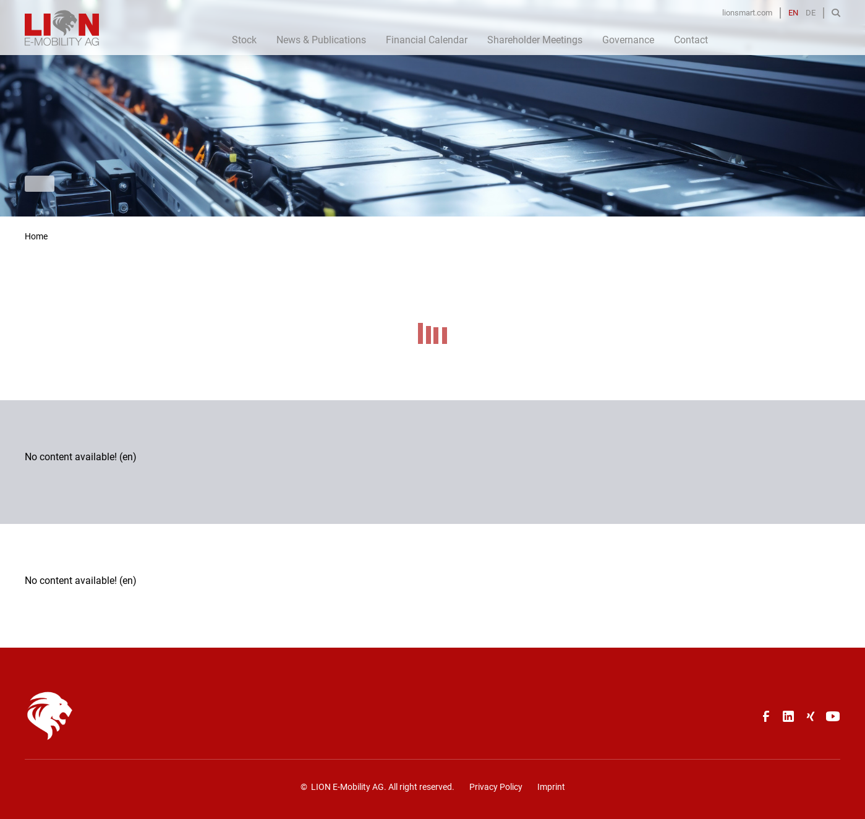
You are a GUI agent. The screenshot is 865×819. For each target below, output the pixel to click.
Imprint (551, 787)
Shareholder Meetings (534, 40)
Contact (691, 40)
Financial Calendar (426, 40)
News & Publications (321, 40)
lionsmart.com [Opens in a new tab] (747, 12)
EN (793, 12)
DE (811, 12)
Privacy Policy (495, 787)
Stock (244, 40)
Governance (628, 40)
